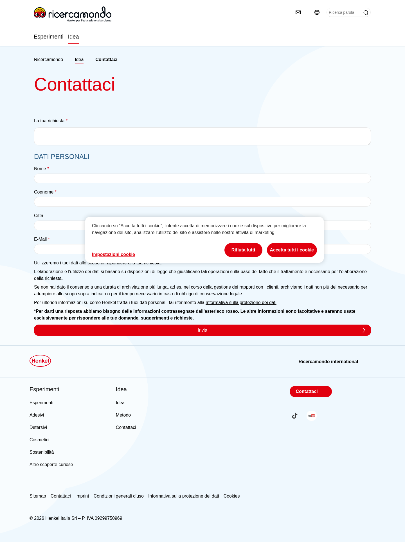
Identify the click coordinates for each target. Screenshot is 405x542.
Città (38, 215)
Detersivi (38, 427)
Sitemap (38, 496)
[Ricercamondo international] (317, 12)
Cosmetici (39, 439)
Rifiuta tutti (243, 250)
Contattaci (126, 427)
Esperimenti (49, 36)
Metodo (123, 415)
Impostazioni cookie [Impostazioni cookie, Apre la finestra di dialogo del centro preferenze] (113, 254)
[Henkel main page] (72, 14)
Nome (41, 168)
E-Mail (42, 239)
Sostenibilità (42, 452)
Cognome (45, 192)
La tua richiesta (51, 120)
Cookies (232, 496)
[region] (204, 240)
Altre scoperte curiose (51, 464)
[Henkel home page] (48, 59)
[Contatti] (298, 12)
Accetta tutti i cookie (292, 250)
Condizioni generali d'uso (119, 496)
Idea (73, 36)
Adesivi (37, 415)
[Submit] (365, 12)
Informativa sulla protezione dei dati (241, 302)
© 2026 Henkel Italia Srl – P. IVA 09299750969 (76, 518)
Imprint (82, 496)
